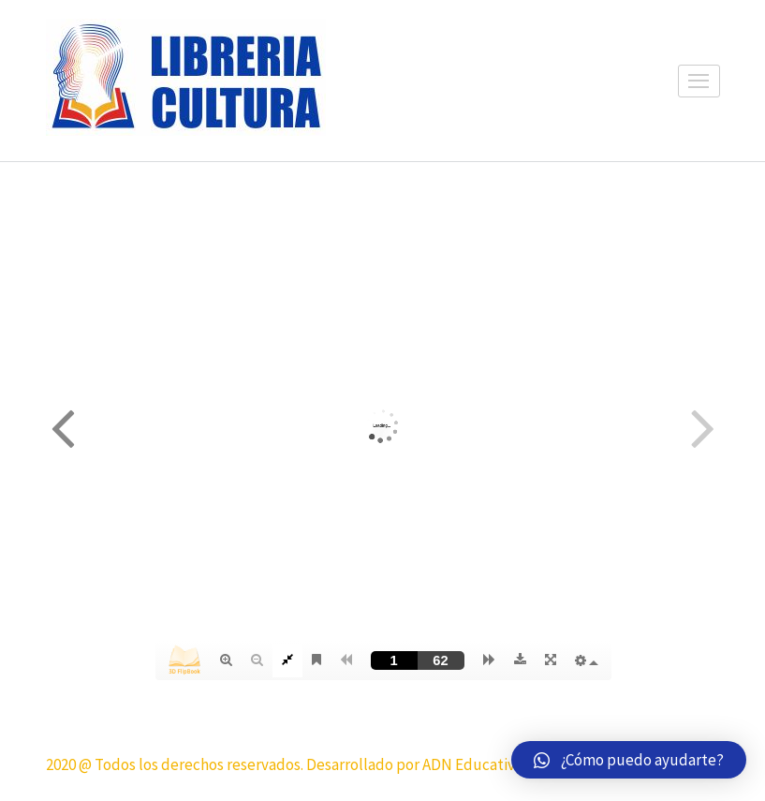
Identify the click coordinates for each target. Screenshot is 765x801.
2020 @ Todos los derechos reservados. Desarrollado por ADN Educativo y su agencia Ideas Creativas (378, 764)
